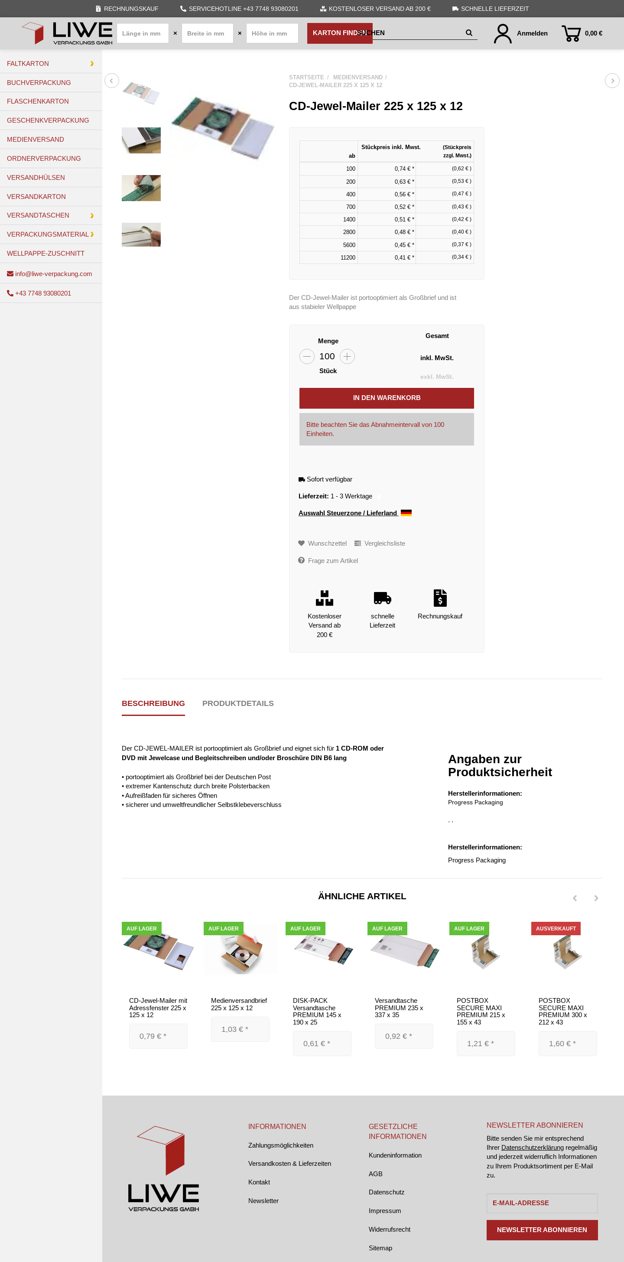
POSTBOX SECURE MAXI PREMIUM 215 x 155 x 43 (481, 1011)
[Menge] (327, 356)
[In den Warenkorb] (386, 398)
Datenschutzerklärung (532, 1147)
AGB (376, 1173)
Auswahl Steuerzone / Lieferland (355, 513)
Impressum (385, 1210)
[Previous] (574, 898)
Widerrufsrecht (389, 1229)
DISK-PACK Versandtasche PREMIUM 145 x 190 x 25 (317, 1011)
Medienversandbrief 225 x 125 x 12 (239, 1004)
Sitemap (380, 1248)
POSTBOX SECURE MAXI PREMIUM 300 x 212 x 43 (563, 1011)
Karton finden (340, 33)
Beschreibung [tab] (153, 703)
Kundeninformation (395, 1155)
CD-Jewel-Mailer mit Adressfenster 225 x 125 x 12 (158, 1008)
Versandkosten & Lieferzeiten (289, 1163)
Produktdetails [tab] (238, 703)
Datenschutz (387, 1192)
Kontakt (259, 1182)
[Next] (596, 898)
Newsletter (263, 1200)
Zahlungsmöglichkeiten (280, 1145)
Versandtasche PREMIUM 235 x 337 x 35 (399, 1008)
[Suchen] (409, 33)
